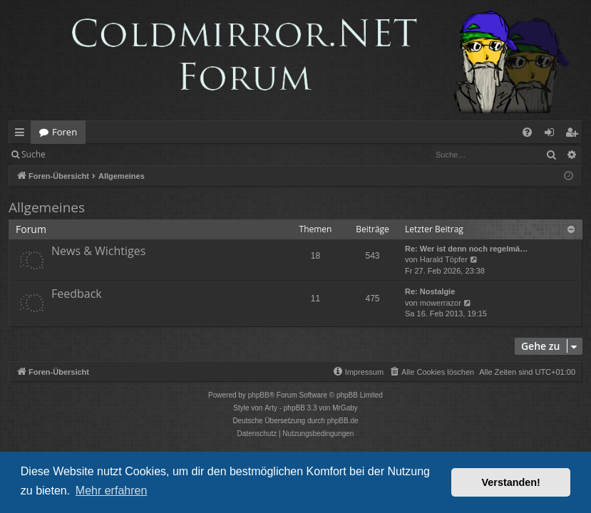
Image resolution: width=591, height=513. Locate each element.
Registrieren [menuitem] (574, 134)
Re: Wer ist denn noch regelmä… (466, 248)
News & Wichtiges (98, 251)
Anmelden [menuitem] (553, 134)
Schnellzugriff (22, 134)
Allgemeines (47, 207)
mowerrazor (440, 303)
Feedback (76, 293)
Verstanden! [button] (511, 482)
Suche (33, 154)
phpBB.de (343, 421)
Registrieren (151, 154)
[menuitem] (527, 132)
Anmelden (86, 154)
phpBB (258, 395)
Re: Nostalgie (430, 291)
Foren (64, 131)
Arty (270, 408)
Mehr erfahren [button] (112, 490)
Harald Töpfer (444, 259)
